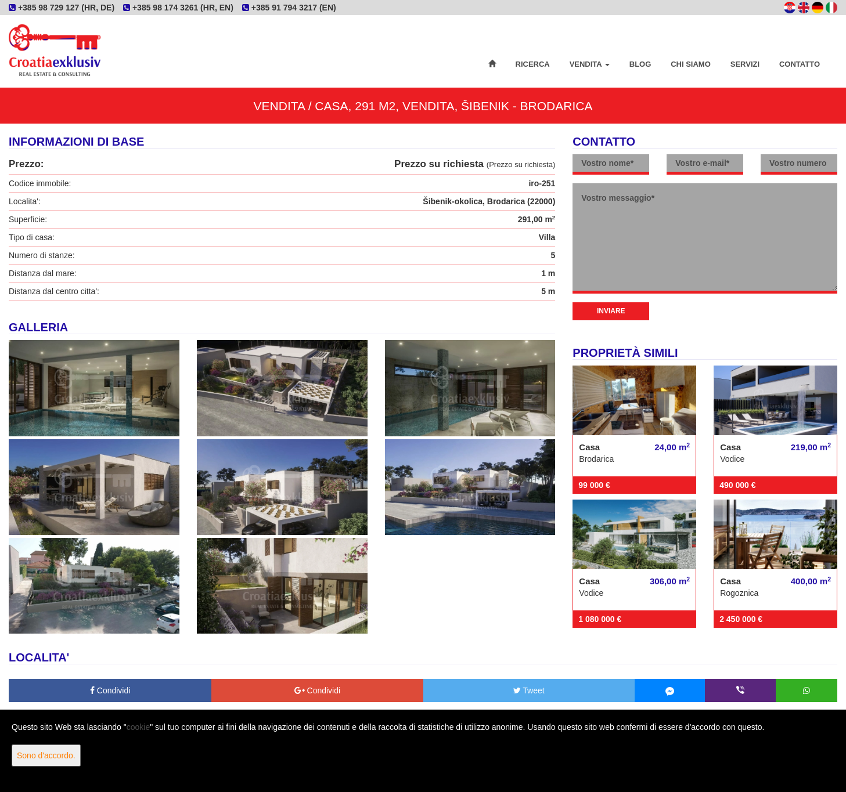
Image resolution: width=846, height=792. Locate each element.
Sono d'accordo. (46, 755)
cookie (138, 727)
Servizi (744, 64)
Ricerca (533, 64)
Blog (640, 64)
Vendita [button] (590, 64)
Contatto (799, 64)
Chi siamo (691, 64)
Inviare (611, 311)
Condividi (110, 690)
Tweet (529, 690)
